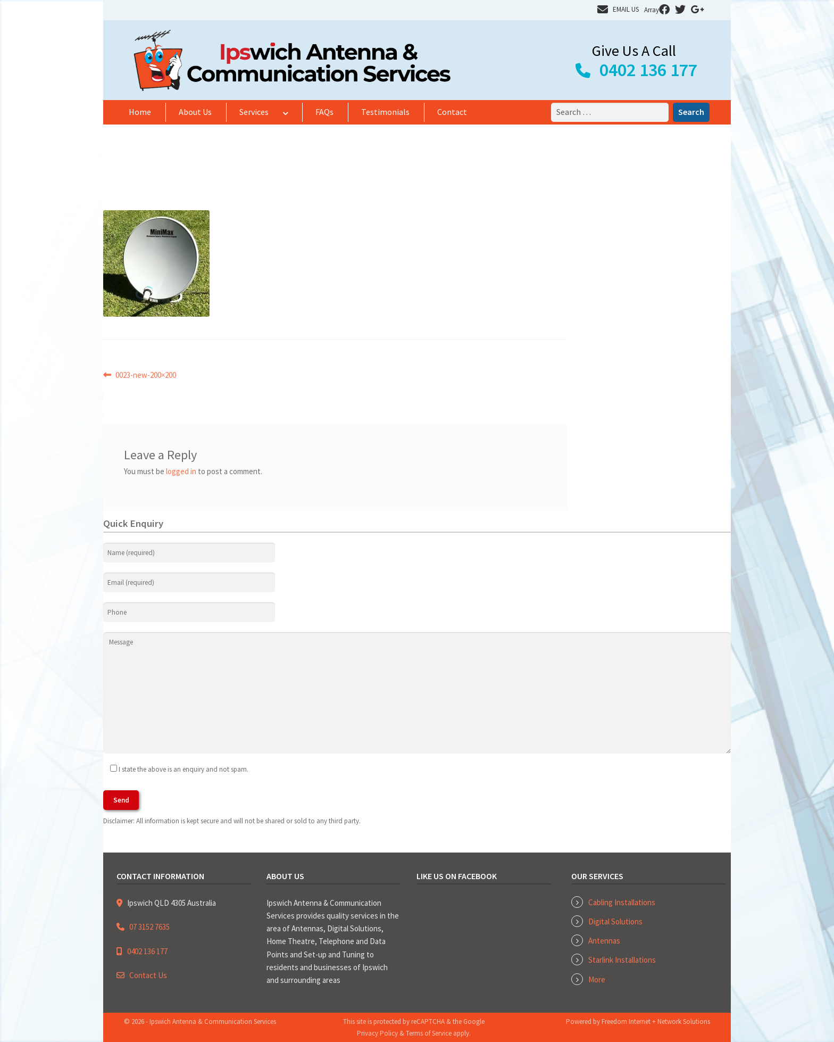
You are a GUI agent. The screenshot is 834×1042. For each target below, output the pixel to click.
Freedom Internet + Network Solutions (656, 1021)
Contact (452, 111)
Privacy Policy (377, 1033)
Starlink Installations (622, 960)
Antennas (604, 941)
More (596, 979)
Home (140, 111)
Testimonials (385, 111)
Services (254, 111)
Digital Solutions (615, 921)
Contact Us (148, 975)
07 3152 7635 (149, 927)
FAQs (324, 111)
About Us (195, 111)
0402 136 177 (648, 70)
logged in (181, 471)
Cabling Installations (621, 902)
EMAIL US (626, 9)
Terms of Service (429, 1033)
